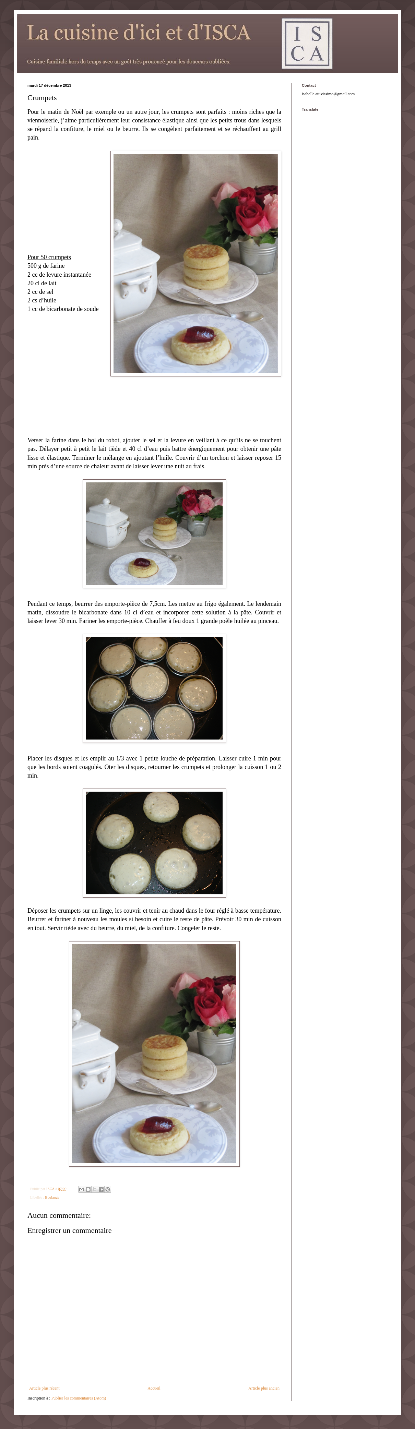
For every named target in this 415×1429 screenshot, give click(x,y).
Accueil (153, 1388)
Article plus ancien (264, 1388)
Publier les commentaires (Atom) (78, 1398)
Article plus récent (44, 1388)
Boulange (52, 1197)
